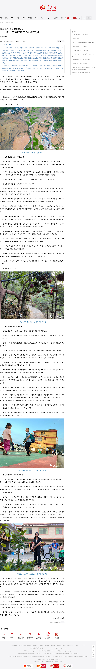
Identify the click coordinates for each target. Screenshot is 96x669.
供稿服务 (53, 645)
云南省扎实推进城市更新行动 (80, 46)
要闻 (12, 22)
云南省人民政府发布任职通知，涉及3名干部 (83, 42)
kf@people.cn (35, 651)
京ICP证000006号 (69, 656)
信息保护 (78, 645)
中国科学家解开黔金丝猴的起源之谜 (81, 50)
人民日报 (3, 635)
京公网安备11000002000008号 (81, 656)
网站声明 (65, 645)
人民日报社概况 (13, 645)
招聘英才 (35, 645)
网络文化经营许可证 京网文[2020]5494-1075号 (37, 656)
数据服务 (59, 645)
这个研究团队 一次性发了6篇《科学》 (82, 72)
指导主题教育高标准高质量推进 (80, 34)
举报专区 (63, 18)
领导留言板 (30, 635)
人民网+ (12, 635)
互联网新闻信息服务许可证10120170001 (27, 653)
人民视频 (38, 635)
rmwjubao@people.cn (68, 651)
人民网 (1, 22)
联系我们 (84, 645)
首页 (1, 18)
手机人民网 (21, 635)
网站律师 (71, 645)
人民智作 (56, 635)
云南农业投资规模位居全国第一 (80, 63)
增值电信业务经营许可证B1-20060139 (46, 653)
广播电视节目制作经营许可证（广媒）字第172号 (67, 653)
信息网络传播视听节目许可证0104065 (17, 656)
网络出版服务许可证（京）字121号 (56, 656)
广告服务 (41, 645)
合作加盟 (47, 645)
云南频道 (7, 22)
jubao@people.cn (62, 648)
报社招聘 (29, 645)
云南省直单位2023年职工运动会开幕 (81, 59)
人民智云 (47, 635)
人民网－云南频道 (20, 41)
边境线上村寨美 (76, 38)
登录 (89, 18)
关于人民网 (22, 645)
